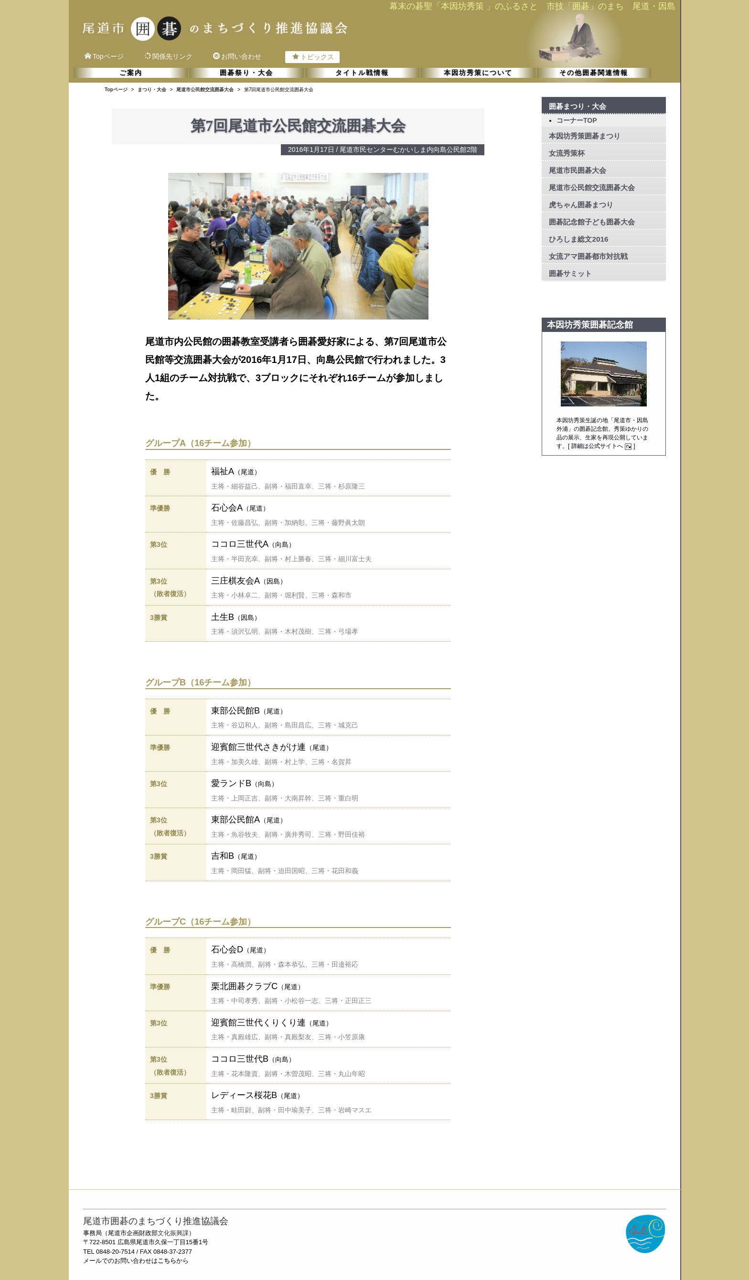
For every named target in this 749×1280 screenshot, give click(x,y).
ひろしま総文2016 (578, 239)
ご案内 (130, 72)
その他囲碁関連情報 (593, 72)
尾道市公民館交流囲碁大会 (205, 89)
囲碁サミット (570, 273)
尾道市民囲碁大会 (577, 170)
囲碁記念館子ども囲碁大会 (592, 222)
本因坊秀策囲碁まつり (585, 136)
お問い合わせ (237, 56)
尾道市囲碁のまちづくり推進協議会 (155, 1221)
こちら (167, 1260)
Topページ (104, 56)
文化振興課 (173, 1233)
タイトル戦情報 (362, 72)
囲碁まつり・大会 (577, 106)
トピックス (313, 57)
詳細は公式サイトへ (602, 446)
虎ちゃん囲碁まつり (581, 205)
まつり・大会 (152, 89)
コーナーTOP (576, 120)
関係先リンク (168, 56)
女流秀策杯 (567, 153)
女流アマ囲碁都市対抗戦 (588, 256)
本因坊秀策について (478, 72)
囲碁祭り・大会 (246, 72)
